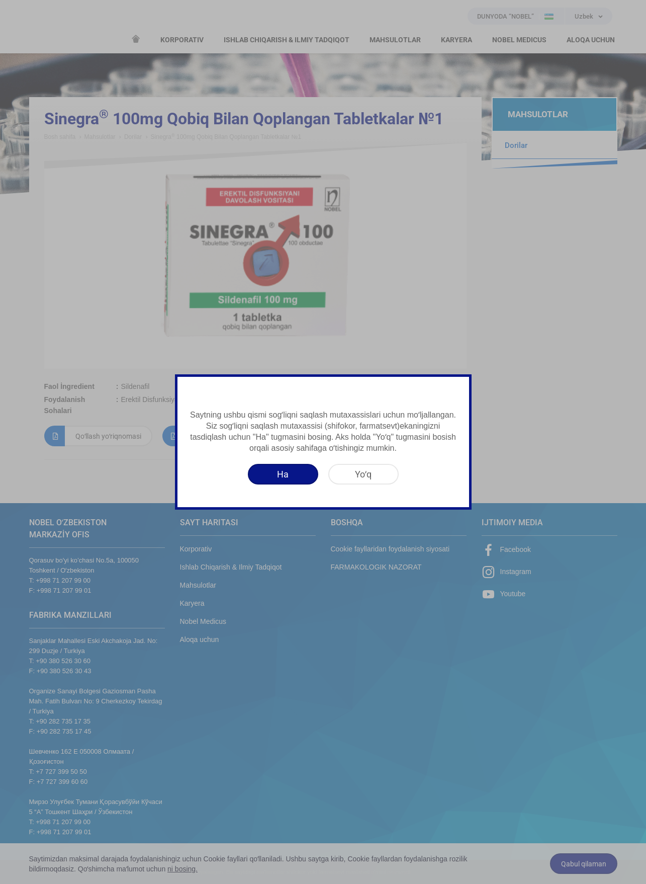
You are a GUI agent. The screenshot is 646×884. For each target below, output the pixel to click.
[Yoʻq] (363, 474)
